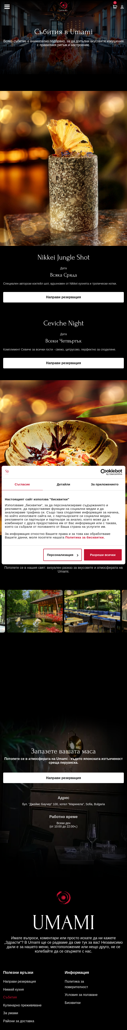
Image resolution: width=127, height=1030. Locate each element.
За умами (10, 1013)
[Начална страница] (63, 6)
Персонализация (62, 555)
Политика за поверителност (76, 984)
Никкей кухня (13, 989)
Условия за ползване (81, 995)
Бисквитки (73, 1003)
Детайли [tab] (63, 484)
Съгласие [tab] (22, 484)
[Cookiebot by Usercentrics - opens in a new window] (103, 472)
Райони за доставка (18, 1021)
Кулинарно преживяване (22, 1005)
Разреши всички (103, 555)
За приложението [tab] (105, 484)
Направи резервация (63, 297)
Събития (10, 997)
